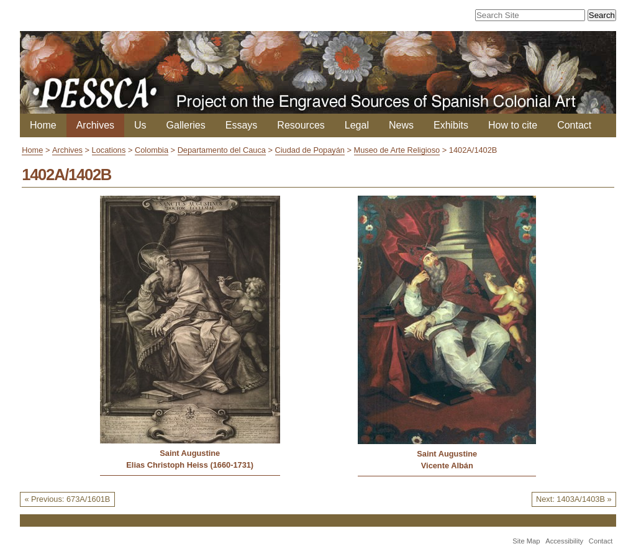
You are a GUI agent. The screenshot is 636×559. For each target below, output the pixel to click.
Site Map (526, 541)
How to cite (512, 125)
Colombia (151, 150)
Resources (300, 125)
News (401, 125)
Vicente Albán (447, 465)
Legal (357, 125)
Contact (574, 125)
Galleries (186, 125)
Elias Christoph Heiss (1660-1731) (189, 465)
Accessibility (564, 541)
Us (140, 125)
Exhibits (451, 125)
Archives (95, 125)
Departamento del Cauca (222, 150)
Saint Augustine (190, 453)
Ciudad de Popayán (310, 150)
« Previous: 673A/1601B (67, 499)
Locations (109, 150)
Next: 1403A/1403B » (574, 499)
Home (43, 125)
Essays (241, 125)
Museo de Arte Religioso (397, 150)
